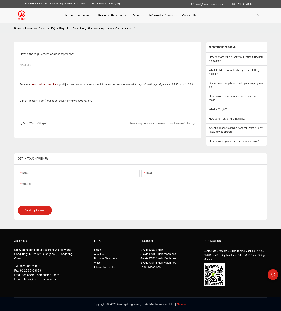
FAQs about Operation (71, 28)
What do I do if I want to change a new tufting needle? (234, 72)
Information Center (35, 28)
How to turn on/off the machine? (227, 118)
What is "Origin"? (218, 109)
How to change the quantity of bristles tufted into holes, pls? (236, 59)
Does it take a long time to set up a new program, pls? (236, 85)
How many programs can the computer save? (234, 141)
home (17, 28)
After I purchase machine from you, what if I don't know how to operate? (236, 130)
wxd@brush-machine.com (209, 4)
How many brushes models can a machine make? (232, 98)
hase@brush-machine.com (41, 279)
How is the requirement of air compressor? (111, 28)
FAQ (53, 28)
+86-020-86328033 (240, 4)
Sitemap (182, 304)
